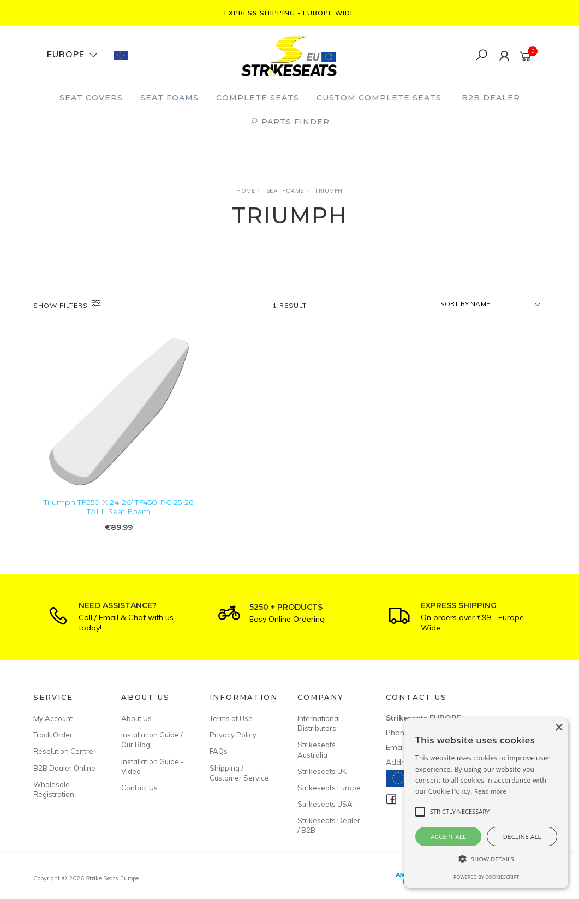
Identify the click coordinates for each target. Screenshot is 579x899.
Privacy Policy (233, 734)
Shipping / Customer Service (239, 773)
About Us (136, 718)
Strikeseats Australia (316, 749)
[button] (486, 859)
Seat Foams (169, 98)
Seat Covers (91, 98)
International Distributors (318, 723)
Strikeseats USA (325, 804)
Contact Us (139, 787)
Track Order (53, 734)
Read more (490, 791)
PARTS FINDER (290, 122)
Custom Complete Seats (379, 98)
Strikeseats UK (322, 771)
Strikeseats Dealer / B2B (328, 825)
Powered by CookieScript (486, 876)
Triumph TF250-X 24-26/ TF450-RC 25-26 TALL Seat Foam (118, 506)
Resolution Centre (63, 751)
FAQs (219, 751)
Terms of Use (231, 718)
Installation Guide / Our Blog (152, 739)
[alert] (486, 803)
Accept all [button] (448, 836)
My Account (53, 718)
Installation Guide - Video (152, 766)
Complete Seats (257, 98)
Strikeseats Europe (329, 787)
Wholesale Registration (53, 789)
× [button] (558, 728)
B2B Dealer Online (64, 768)
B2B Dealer (491, 98)
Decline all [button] (522, 836)
